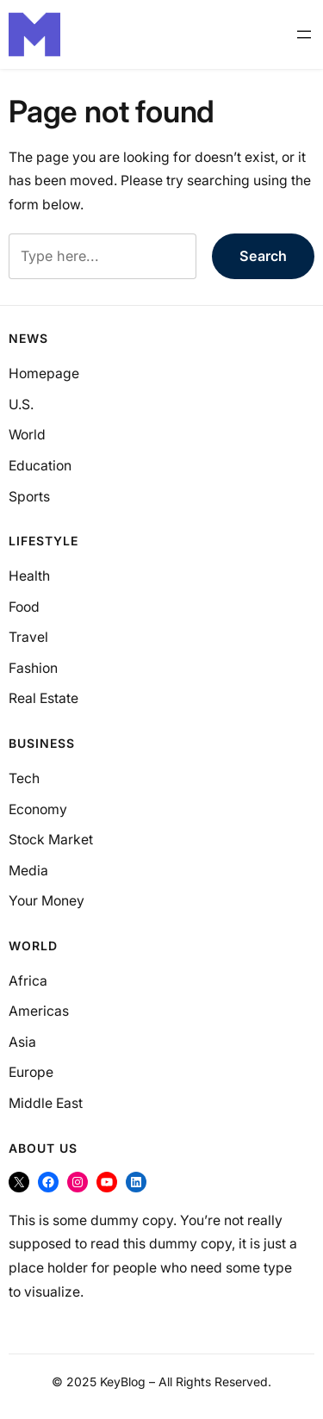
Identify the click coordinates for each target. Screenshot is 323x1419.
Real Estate (43, 698)
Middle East (46, 1103)
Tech (24, 778)
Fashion (33, 668)
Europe (31, 1072)
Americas (39, 1011)
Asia (22, 1042)
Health (29, 576)
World (27, 434)
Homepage (44, 373)
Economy (38, 809)
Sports (29, 497)
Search (263, 256)
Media (28, 870)
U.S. (21, 404)
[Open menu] (304, 34)
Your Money (46, 901)
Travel (28, 637)
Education (40, 465)
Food (24, 607)
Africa (28, 981)
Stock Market (51, 839)
